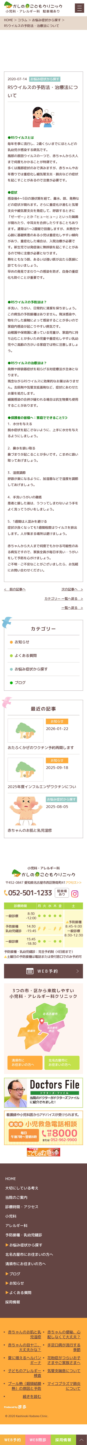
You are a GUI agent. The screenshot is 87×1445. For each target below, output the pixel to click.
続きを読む (32, 1396)
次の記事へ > (72, 589)
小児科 (10, 1216)
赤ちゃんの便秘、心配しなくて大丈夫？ (63, 1334)
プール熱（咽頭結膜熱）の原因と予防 (24, 1386)
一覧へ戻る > (72, 608)
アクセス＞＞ (73, 882)
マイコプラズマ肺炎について (63, 1386)
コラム (22, 20)
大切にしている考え (21, 1188)
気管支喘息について (63, 1370)
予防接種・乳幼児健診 (23, 1235)
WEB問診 (38, 1439)
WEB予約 (12, 1439)
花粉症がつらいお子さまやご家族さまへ (63, 1360)
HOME (8, 20)
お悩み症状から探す (46, 20)
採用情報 (12, 1302)
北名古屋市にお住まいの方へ (59, 1062)
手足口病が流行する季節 (63, 1347)
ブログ (20, 682)
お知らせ (22, 642)
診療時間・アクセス (21, 1206)
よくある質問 (26, 655)
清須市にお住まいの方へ (23, 1062)
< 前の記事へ (15, 589)
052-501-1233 (30, 893)
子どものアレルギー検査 (24, 1373)
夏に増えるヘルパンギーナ (24, 1360)
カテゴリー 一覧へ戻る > (63, 598)
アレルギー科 (16, 1225)
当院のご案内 (16, 1197)
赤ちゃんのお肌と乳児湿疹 (24, 1334)
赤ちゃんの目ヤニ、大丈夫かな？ (24, 1347)
